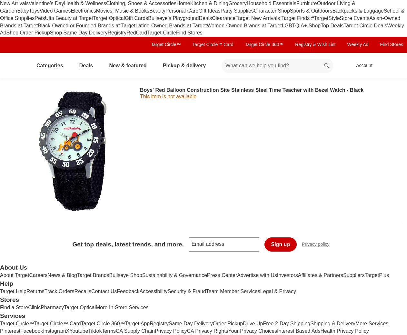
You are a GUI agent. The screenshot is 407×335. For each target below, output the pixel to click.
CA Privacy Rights (207, 331)
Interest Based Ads (298, 331)
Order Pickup (228, 323)
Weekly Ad (358, 44)
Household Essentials (271, 3)
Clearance (223, 18)
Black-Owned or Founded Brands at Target (86, 25)
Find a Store (14, 307)
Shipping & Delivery (332, 323)
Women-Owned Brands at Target (244, 25)
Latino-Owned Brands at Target (171, 25)
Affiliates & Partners (320, 275)
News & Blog (62, 275)
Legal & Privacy (278, 291)
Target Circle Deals (365, 25)
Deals (205, 18)
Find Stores (189, 32)
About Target (14, 275)
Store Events (355, 18)
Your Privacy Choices (252, 331)
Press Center (222, 275)
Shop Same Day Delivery (79, 32)
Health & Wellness (85, 3)
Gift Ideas (209, 11)
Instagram (54, 331)
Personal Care (181, 11)
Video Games (55, 11)
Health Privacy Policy (344, 331)
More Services (371, 323)
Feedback (128, 291)
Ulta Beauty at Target (69, 18)
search (327, 66)
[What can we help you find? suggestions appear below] (277, 66)
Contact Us (104, 291)
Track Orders (59, 291)
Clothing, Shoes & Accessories (141, 3)
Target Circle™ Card (213, 44)
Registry (117, 32)
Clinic (34, 307)
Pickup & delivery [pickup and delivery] (187, 65)
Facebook (31, 331)
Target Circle (161, 32)
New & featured (130, 65)
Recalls (82, 291)
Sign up (280, 244)
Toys (34, 11)
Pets (40, 18)
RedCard (136, 32)
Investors (287, 275)
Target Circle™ (166, 44)
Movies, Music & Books (122, 11)
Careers (38, 275)
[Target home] (14, 65)
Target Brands (93, 275)
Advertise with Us (257, 275)
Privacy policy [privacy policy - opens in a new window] (318, 245)
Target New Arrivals (258, 18)
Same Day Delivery (191, 323)
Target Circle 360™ (264, 44)
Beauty (157, 11)
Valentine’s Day (46, 3)
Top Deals (332, 25)
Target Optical (109, 18)
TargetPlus (377, 275)
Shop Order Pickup (28, 32)
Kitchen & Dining (209, 3)
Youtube (78, 331)
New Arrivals (14, 3)
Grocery (237, 3)
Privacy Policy (171, 331)
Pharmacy (52, 307)
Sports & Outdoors (311, 11)
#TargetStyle (325, 18)
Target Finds (296, 18)
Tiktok (95, 331)
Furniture (306, 3)
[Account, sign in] (361, 66)
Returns (35, 291)
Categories (52, 65)
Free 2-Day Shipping (286, 323)
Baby (23, 11)
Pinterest (10, 331)
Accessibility (153, 291)
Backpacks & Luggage (357, 11)
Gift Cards (136, 18)
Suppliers (354, 275)
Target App (137, 323)
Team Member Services (233, 291)
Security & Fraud (187, 291)
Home (183, 3)
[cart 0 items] (393, 66)
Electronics (83, 11)
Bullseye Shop (125, 275)
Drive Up (253, 323)
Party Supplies (237, 11)
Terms (109, 331)
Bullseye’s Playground (173, 18)
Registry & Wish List (315, 44)
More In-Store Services (122, 307)
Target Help (13, 291)
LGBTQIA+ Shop (301, 25)
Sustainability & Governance (174, 275)
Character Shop (272, 11)
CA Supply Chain (135, 331)
